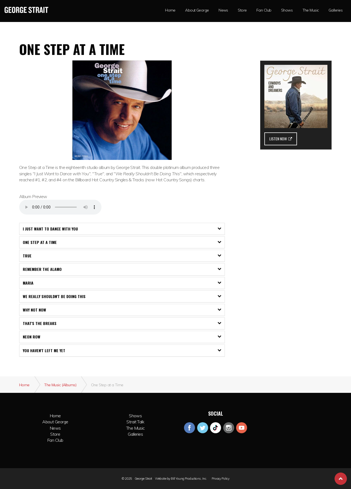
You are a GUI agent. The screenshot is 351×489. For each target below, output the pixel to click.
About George (55, 421)
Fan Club (263, 10)
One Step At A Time (122, 242)
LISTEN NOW (280, 138)
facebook (189, 427)
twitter (202, 427)
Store (242, 10)
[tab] (122, 229)
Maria (122, 283)
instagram (228, 427)
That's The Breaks (122, 323)
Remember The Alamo (122, 269)
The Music (310, 10)
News (223, 10)
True (122, 256)
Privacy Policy (220, 478)
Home (55, 415)
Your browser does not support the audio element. (60, 207)
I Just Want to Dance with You (122, 229)
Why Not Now (122, 310)
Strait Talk (135, 421)
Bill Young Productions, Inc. (188, 478)
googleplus (215, 427)
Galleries (335, 10)
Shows (135, 415)
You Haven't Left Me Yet (122, 350)
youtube (241, 427)
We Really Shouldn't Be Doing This (122, 296)
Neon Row (122, 337)
